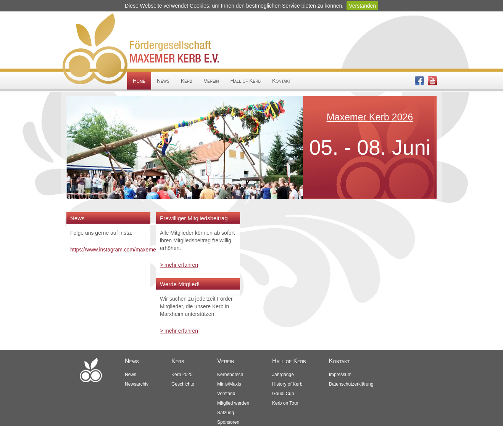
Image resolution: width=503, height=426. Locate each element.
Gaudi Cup (283, 393)
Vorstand (226, 393)
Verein (211, 81)
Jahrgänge (283, 374)
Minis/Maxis (229, 384)
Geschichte (182, 384)
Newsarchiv (136, 384)
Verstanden (362, 6)
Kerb (186, 81)
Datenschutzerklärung (351, 384)
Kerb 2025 (181, 374)
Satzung (225, 412)
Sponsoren (228, 422)
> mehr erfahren (179, 265)
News (163, 81)
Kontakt (281, 81)
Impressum (340, 374)
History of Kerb (287, 384)
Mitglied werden (233, 403)
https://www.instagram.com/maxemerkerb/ (120, 250)
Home (139, 81)
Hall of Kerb (246, 81)
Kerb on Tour (285, 403)
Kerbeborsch (230, 374)
